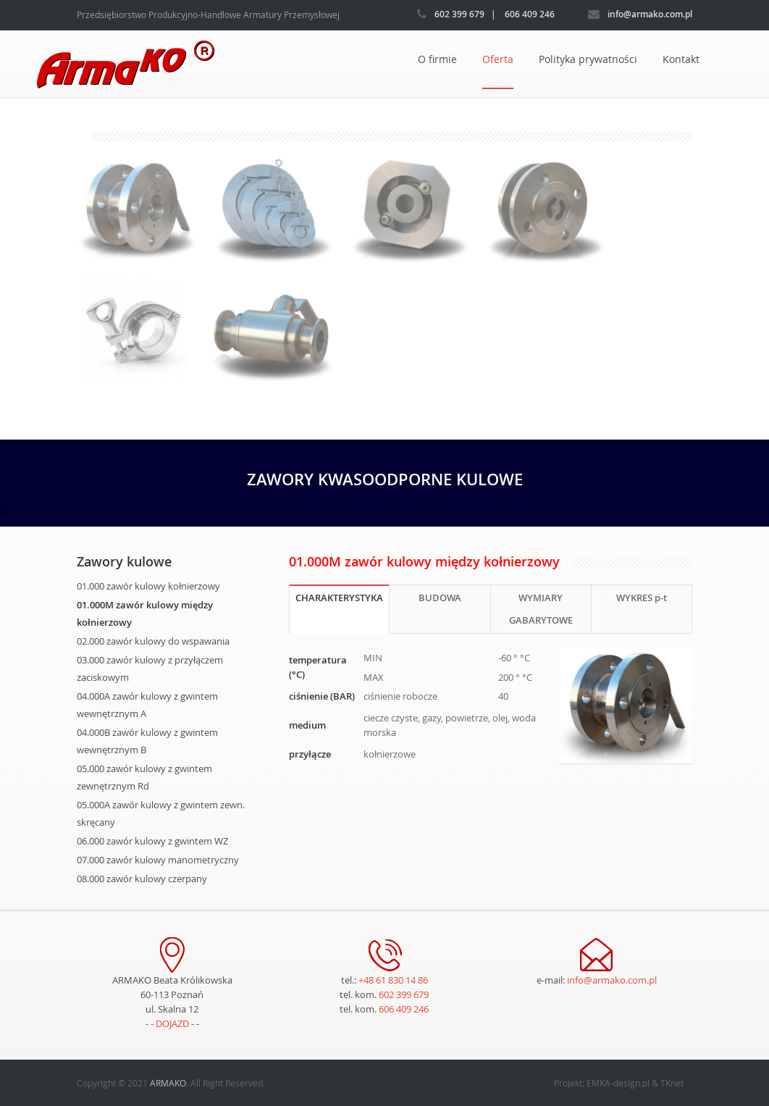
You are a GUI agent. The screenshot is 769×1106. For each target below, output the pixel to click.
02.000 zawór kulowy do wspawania (153, 641)
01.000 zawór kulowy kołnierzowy (148, 585)
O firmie (437, 59)
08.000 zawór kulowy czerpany (142, 878)
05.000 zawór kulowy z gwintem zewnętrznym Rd (144, 777)
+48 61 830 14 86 (393, 979)
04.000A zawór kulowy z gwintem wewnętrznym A (147, 705)
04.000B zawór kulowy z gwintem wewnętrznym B (147, 741)
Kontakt (681, 59)
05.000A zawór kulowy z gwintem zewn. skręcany (161, 813)
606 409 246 (404, 1008)
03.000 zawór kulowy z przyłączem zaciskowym (150, 668)
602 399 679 (404, 994)
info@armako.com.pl (612, 979)
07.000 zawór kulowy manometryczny (158, 859)
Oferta (497, 59)
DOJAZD (172, 1023)
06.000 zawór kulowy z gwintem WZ (152, 840)
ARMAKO (168, 1083)
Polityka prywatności (588, 59)
